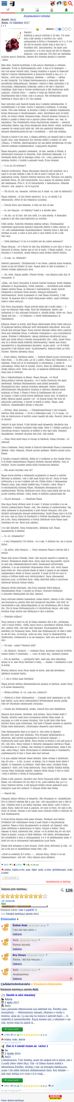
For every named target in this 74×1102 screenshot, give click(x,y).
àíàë (28, 870)
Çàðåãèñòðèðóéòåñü (15, 984)
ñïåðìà (7, 870)
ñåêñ (34, 870)
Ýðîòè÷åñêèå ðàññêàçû (12, 1100)
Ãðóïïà (8, 999)
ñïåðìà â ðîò (18, 870)
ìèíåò (40, 870)
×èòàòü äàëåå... (12, 1029)
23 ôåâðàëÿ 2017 (19, 22)
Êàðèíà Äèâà (20, 925)
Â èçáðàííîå (10, 878)
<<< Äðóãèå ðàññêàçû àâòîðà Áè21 (20, 914)
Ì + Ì (3, 25)
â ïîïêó (48, 870)
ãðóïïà (22, 1039)
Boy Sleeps (19, 955)
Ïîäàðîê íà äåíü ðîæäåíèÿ (20, 995)
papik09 (30, 910)
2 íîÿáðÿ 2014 (12, 1053)
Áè (6, 1050)
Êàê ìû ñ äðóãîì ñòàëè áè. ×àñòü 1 (27, 1046)
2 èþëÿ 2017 (12, 1002)
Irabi (21, 910)
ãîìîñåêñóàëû (59, 870)
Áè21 (13, 19)
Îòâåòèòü (17, 934)
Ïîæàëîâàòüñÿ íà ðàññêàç (58, 881)
